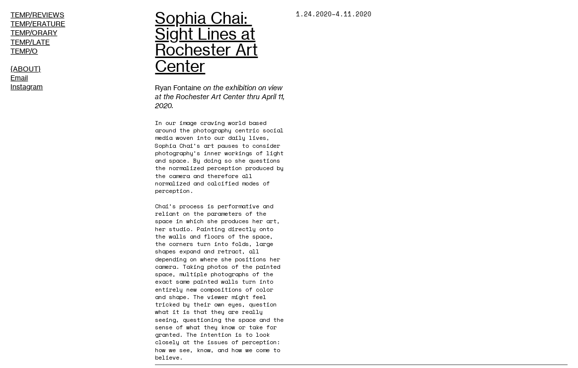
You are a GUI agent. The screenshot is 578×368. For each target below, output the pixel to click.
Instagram (26, 86)
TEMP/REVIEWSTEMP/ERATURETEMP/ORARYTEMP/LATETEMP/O (37, 32)
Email (19, 77)
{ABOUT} (25, 68)
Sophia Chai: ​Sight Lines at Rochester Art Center (206, 41)
